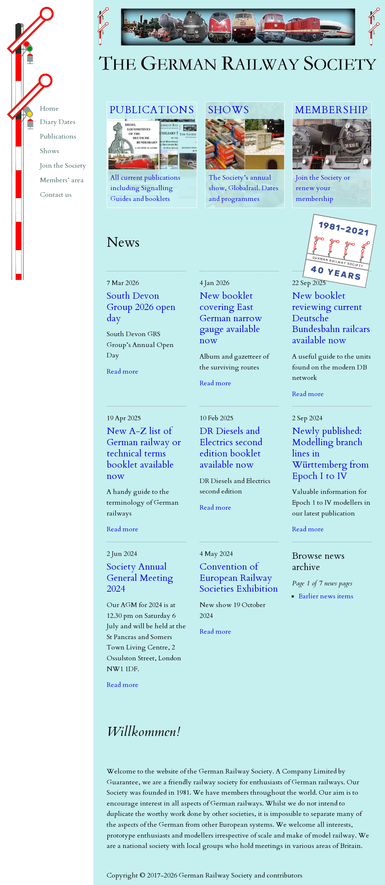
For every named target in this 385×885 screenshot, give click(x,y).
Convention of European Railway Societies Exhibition (239, 577)
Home (49, 108)
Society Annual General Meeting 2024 (140, 577)
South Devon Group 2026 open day (141, 307)
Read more (122, 371)
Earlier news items (326, 596)
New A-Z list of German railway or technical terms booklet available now (144, 453)
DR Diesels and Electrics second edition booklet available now (231, 448)
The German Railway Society (137, 4)
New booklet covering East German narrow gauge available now (231, 318)
